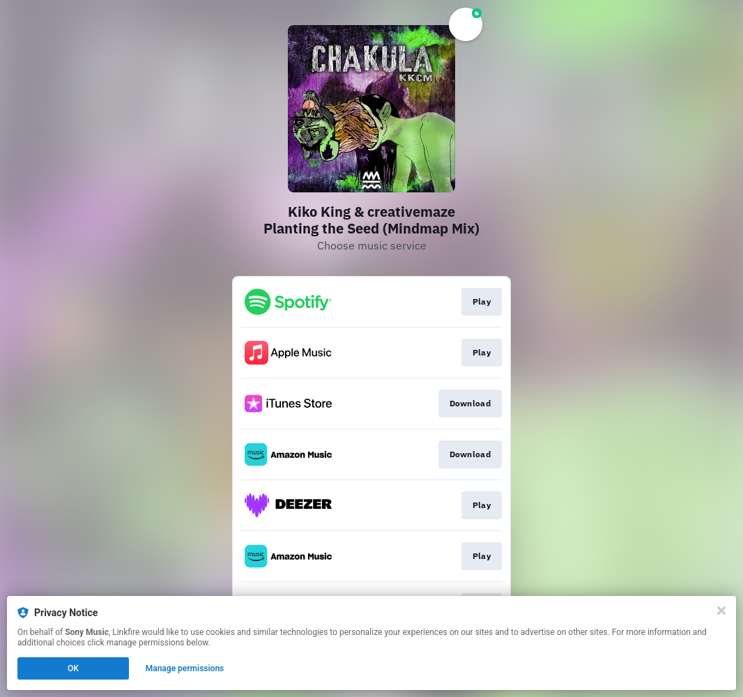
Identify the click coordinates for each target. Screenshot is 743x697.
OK (73, 668)
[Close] (721, 610)
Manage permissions (185, 668)
